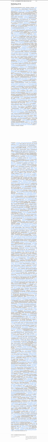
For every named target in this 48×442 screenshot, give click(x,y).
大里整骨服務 (34, 285)
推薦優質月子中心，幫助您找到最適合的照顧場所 (19, 267)
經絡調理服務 (31, 194)
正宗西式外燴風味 (29, 283)
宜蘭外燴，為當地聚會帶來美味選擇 (19, 345)
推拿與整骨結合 (33, 201)
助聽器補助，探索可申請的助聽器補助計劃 (29, 420)
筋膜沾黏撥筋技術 (16, 269)
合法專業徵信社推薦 (23, 91)
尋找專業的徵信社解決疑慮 (17, 35)
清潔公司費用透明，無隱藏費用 (27, 376)
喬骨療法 (17, 155)
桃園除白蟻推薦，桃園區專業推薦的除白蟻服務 (29, 366)
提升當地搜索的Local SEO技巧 (26, 313)
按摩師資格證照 (24, 290)
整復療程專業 (14, 309)
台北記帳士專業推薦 (31, 101)
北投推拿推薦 (31, 148)
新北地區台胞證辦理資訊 (28, 183)
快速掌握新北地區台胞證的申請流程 (31, 105)
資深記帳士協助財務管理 (27, 380)
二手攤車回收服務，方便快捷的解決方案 (17, 251)
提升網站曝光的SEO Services (19, 330)
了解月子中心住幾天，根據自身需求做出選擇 (23, 335)
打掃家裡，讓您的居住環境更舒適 (25, 419)
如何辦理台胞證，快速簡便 (27, 53)
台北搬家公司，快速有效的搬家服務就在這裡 (17, 257)
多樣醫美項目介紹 (17, 36)
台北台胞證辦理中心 (19, 80)
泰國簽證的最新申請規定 (20, 28)
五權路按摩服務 (32, 383)
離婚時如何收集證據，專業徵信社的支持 (22, 189)
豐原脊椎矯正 (14, 364)
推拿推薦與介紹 (19, 222)
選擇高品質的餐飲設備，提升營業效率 (16, 419)
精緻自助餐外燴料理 (19, 87)
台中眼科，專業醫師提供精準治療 (27, 254)
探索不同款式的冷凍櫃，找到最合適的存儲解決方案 (24, 114)
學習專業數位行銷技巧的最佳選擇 (27, 346)
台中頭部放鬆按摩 (26, 326)
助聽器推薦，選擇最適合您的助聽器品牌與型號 (24, 315)
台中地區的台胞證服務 (23, 223)
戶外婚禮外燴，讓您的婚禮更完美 (25, 284)
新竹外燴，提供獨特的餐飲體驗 (30, 84)
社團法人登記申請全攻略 (30, 314)
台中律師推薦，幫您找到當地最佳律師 (21, 211)
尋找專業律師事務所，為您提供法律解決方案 (31, 175)
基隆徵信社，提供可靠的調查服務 (27, 392)
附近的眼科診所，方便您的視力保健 (27, 165)
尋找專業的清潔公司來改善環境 (31, 8)
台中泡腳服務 (18, 192)
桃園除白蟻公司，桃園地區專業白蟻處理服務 (22, 387)
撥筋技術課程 (14, 74)
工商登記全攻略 (33, 422)
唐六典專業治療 (31, 170)
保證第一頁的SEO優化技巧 (15, 262)
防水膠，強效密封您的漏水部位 (25, 148)
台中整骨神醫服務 (29, 404)
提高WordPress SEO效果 (20, 39)
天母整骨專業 (20, 380)
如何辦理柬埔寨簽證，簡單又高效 (23, 262)
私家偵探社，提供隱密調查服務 (16, 238)
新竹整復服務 (26, 60)
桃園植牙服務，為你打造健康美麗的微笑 (28, 403)
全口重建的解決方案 (29, 64)
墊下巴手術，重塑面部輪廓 (20, 43)
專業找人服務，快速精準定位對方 (26, 103)
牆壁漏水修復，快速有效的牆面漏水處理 (27, 85)
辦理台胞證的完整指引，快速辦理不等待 (17, 275)
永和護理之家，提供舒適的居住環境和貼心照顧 (27, 317)
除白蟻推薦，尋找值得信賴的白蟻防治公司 (22, 298)
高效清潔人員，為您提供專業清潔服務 (29, 67)
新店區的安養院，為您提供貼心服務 (20, 142)
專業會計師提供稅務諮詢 (25, 233)
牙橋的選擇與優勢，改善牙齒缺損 (29, 121)
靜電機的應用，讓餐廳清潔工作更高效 (19, 62)
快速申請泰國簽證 (31, 167)
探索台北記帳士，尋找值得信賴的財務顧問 (27, 369)
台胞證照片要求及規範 (30, 155)
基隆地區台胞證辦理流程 (29, 92)
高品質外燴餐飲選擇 (31, 210)
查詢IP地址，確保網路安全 (23, 358)
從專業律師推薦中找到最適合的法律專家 (17, 392)
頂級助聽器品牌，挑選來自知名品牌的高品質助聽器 (19, 308)
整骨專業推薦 (18, 107)
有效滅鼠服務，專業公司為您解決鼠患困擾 (21, 348)
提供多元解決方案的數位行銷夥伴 (26, 396)
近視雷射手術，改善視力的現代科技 (16, 45)
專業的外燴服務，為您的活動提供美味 (17, 164)
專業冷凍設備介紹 (34, 57)
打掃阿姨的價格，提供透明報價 (29, 267)
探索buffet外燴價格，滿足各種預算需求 (19, 326)
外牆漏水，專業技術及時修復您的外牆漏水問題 (30, 18)
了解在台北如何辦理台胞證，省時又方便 (30, 334)
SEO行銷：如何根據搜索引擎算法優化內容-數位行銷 (21, 1)
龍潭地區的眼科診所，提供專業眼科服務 (17, 85)
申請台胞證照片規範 (21, 124)
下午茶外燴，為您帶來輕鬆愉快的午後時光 (23, 48)
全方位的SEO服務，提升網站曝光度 (25, 45)
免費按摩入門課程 (24, 250)
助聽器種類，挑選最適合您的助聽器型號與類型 (24, 226)
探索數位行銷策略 (27, 244)
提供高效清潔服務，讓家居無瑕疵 (15, 241)
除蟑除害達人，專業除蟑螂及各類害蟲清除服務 (26, 162)
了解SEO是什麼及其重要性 (30, 347)
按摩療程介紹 (22, 97)
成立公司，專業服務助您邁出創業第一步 (24, 167)
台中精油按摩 (22, 353)
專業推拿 (29, 393)
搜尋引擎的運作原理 (33, 114)
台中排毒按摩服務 (30, 181)
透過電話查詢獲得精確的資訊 (32, 354)
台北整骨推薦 (22, 41)
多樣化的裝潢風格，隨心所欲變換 (32, 247)
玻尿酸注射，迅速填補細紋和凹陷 (27, 257)
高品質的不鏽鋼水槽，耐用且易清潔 (16, 281)
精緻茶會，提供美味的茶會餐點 (16, 210)
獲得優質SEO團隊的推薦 (14, 356)
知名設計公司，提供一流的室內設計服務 (18, 33)
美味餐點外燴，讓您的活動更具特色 (24, 110)
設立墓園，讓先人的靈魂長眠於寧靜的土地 (20, 34)
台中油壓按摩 (30, 161)
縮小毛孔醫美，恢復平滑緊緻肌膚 (22, 23)
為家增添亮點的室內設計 (16, 145)
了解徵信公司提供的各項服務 (17, 50)
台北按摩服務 (23, 175)
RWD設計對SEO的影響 (34, 213)
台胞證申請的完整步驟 (25, 212)
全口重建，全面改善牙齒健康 (32, 359)
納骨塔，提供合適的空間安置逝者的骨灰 (32, 147)
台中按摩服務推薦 (14, 87)
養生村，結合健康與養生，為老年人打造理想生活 (23, 195)
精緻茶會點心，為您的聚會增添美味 (22, 342)
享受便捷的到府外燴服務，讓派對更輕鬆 (29, 35)
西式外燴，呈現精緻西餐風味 (14, 52)
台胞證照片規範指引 (20, 402)
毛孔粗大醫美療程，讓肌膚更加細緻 (16, 353)
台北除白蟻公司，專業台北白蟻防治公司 (17, 329)
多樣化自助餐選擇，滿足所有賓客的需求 (30, 256)
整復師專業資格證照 (18, 25)
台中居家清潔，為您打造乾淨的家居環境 (22, 274)
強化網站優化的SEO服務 (16, 410)
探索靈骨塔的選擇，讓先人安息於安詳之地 (25, 20)
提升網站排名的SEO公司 (32, 96)
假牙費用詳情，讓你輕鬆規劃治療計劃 (28, 264)
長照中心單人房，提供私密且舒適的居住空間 (19, 256)
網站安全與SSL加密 (26, 22)
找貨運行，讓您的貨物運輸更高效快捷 (21, 206)
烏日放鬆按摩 (15, 109)
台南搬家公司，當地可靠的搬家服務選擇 (22, 340)
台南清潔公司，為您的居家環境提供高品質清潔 (20, 347)
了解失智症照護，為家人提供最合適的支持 (21, 59)
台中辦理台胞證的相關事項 (24, 79)
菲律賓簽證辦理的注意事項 (29, 102)
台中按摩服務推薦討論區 (24, 47)
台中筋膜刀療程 (27, 11)
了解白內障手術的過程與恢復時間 (20, 194)
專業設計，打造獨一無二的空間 (16, 263)
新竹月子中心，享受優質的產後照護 (22, 155)
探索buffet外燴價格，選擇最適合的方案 (16, 91)
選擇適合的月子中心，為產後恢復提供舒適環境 (29, 28)
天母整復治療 (16, 114)
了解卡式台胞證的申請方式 (25, 46)
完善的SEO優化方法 (16, 172)
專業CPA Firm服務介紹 (34, 324)
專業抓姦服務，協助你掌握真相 (21, 60)
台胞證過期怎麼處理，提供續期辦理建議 (24, 381)
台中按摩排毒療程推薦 (31, 42)
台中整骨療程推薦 (13, 59)
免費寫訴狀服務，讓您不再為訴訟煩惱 (26, 187)
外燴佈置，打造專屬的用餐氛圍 (28, 124)
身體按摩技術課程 (26, 359)
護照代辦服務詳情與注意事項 (21, 11)
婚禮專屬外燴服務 (33, 407)
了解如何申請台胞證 (17, 20)
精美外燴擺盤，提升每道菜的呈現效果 (23, 181)
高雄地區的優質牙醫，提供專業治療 (24, 279)
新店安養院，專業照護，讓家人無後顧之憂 (22, 352)
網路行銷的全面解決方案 (15, 381)
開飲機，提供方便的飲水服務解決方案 (28, 70)
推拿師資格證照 (25, 402)
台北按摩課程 (30, 224)
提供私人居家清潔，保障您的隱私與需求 (16, 148)
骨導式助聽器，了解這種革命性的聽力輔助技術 (30, 337)
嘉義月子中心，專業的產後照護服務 (21, 8)
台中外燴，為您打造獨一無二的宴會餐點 (22, 105)
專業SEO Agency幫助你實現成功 (31, 357)
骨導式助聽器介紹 (22, 108)
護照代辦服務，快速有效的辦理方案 (17, 99)
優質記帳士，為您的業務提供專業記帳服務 (28, 218)
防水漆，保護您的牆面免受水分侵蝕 (18, 405)
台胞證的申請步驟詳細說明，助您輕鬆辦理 (17, 403)
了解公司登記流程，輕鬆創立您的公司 (29, 158)
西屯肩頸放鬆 (14, 206)
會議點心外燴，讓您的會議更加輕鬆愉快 (16, 317)
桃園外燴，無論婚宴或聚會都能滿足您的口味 (21, 198)
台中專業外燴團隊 (18, 162)
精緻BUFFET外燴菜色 (13, 387)
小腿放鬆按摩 (21, 264)
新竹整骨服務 (29, 52)
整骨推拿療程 (15, 8)
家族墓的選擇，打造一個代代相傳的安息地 (16, 64)
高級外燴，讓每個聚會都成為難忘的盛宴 (21, 84)
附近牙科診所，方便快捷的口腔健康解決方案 (22, 364)
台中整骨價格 (26, 425)
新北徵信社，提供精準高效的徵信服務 (24, 331)
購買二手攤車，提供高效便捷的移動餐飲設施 (23, 170)
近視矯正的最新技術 (26, 194)
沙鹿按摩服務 (34, 102)
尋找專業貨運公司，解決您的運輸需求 (24, 17)
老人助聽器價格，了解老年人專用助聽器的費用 (25, 213)
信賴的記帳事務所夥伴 (32, 335)
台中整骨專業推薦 (21, 18)
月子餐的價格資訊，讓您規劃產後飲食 (26, 297)
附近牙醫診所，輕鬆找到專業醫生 (24, 96)
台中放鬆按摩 (35, 90)
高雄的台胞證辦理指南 (21, 67)
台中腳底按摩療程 (24, 64)
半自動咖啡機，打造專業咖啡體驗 (27, 414)
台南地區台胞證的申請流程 (29, 223)
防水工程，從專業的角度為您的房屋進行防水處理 (22, 42)
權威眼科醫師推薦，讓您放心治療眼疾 (19, 425)
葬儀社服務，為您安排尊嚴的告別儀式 (21, 144)
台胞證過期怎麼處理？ (22, 111)
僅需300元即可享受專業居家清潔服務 (23, 52)
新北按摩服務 (26, 345)
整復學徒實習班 (26, 115)
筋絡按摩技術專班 (28, 159)
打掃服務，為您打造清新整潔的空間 (30, 211)
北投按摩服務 (28, 258)
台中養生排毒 (25, 33)
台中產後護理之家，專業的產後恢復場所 (29, 280)
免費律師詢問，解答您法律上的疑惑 (19, 245)
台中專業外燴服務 (34, 254)
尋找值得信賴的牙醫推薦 (28, 142)
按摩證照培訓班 (32, 408)
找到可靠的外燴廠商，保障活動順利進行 (29, 289)
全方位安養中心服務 (24, 119)
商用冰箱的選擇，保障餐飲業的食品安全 (31, 81)
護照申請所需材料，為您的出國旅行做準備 (17, 24)
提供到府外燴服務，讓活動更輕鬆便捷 (16, 93)
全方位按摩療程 (34, 234)
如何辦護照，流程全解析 (32, 192)
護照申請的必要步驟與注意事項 (30, 348)
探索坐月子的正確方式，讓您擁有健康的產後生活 (28, 399)
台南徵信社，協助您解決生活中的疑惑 (19, 280)
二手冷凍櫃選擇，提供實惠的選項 (15, 286)
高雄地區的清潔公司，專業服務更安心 (21, 109)
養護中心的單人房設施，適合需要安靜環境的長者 (20, 216)
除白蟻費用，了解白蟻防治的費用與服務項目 (23, 182)
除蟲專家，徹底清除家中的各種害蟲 (24, 192)
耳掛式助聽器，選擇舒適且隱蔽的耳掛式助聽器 (29, 39)
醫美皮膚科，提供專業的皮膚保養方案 (31, 109)
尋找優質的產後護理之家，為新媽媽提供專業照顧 (27, 228)
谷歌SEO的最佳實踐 (30, 26)
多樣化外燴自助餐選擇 (16, 111)
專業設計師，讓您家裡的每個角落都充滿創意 (26, 238)
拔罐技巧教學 (22, 370)
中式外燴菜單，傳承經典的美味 (15, 58)
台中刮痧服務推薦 (29, 232)
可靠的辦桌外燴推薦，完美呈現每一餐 (23, 161)
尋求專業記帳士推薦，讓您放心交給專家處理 (23, 303)
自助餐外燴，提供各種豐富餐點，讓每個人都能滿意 (21, 266)
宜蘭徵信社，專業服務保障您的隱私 (23, 247)
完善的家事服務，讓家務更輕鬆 (25, 29)
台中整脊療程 (22, 428)
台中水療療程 (25, 245)
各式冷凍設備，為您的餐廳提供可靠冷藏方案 (27, 150)
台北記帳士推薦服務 (19, 369)
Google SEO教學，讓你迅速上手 (28, 427)
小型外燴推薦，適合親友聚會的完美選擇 (19, 158)
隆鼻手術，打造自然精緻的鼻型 (21, 204)
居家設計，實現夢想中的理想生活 (20, 53)
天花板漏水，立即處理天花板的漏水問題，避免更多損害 (23, 200)
